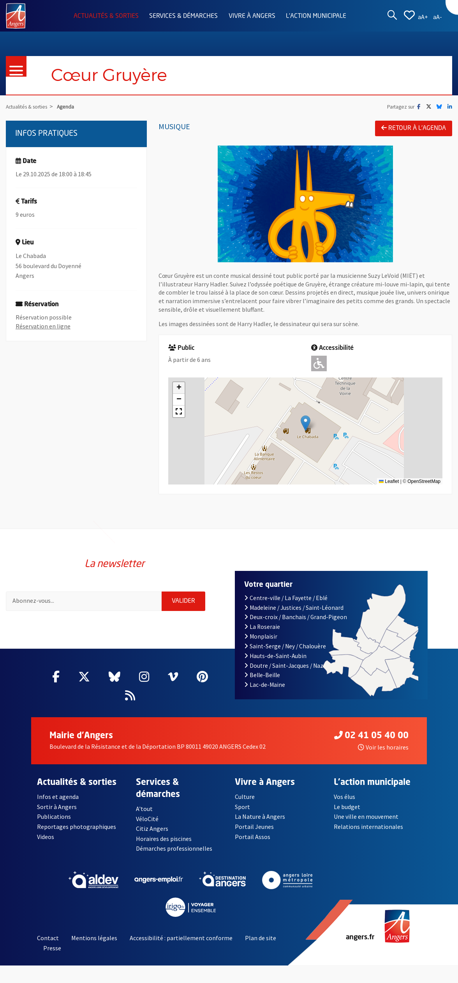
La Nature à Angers (260, 816)
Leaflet (389, 481)
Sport (242, 807)
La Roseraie (262, 626)
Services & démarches (183, 16)
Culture (245, 796)
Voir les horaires (383, 747)
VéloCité (147, 819)
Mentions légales (94, 938)
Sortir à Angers (57, 807)
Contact (48, 938)
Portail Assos (252, 837)
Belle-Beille (262, 675)
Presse (52, 948)
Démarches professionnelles (174, 848)
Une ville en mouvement (366, 816)
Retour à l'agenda (413, 128)
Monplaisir (260, 636)
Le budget (347, 807)
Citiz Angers (152, 828)
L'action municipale (316, 16)
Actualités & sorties (106, 16)
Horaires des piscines (164, 839)
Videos (45, 837)
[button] (305, 423)
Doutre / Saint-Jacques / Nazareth (291, 665)
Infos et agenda (58, 796)
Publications (54, 816)
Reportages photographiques (76, 826)
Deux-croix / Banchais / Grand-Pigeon (295, 617)
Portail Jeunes (254, 826)
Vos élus (344, 796)
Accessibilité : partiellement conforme (181, 938)
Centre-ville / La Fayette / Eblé (286, 598)
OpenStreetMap (423, 481)
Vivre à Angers (252, 16)
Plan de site (260, 938)
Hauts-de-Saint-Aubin (275, 656)
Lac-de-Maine (264, 684)
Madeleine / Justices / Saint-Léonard (294, 607)
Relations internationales (368, 826)
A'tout (144, 809)
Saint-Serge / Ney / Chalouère (285, 646)
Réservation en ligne (43, 326)
